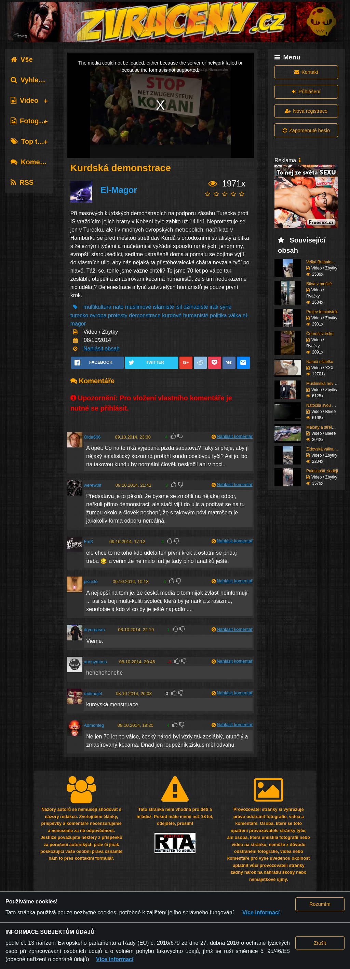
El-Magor (118, 190)
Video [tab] (24, 100)
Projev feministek (321, 311)
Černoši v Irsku (320, 333)
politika (218, 315)
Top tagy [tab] (30, 141)
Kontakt (306, 72)
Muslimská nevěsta (323, 383)
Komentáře (33, 162)
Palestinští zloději (322, 471)
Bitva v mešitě (319, 283)
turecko (79, 315)
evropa (98, 315)
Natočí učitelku (319, 361)
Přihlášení (306, 91)
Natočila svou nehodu (326, 405)
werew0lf (92, 485)
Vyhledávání (35, 80)
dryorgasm (94, 629)
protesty (117, 315)
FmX (88, 541)
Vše (22, 59)
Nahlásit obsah (101, 348)
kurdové (171, 315)
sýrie (225, 307)
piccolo (90, 581)
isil (179, 307)
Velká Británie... (320, 262)
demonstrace (145, 315)
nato (118, 307)
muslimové (138, 307)
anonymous (95, 661)
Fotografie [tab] (32, 121)
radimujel (93, 693)
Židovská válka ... (322, 449)
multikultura (97, 307)
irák (214, 307)
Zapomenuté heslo (306, 130)
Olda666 (92, 437)
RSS (22, 182)
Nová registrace (306, 111)
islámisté (163, 307)
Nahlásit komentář (235, 436)
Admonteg (94, 725)
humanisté (195, 315)
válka (234, 315)
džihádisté (196, 307)
